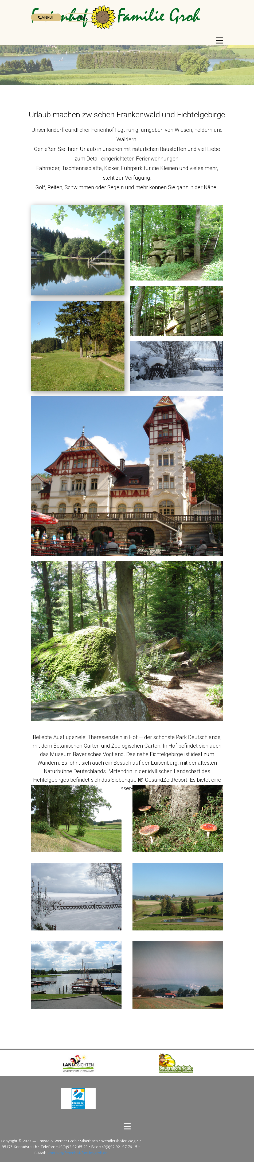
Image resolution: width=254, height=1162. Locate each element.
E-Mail (80, 17)
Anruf (46, 17)
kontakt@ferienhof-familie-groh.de (77, 1152)
